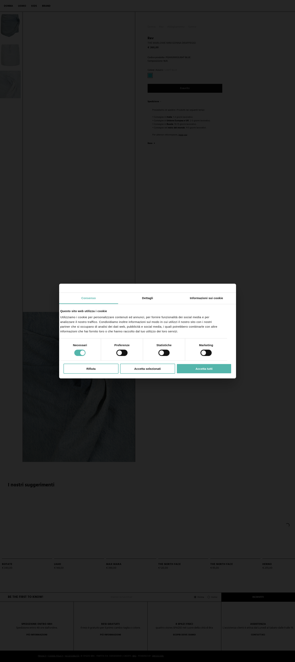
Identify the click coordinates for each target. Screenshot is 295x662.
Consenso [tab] (88, 298)
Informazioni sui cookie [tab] (206, 298)
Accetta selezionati (147, 368)
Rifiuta (91, 368)
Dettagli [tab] (147, 298)
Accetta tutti (204, 368)
